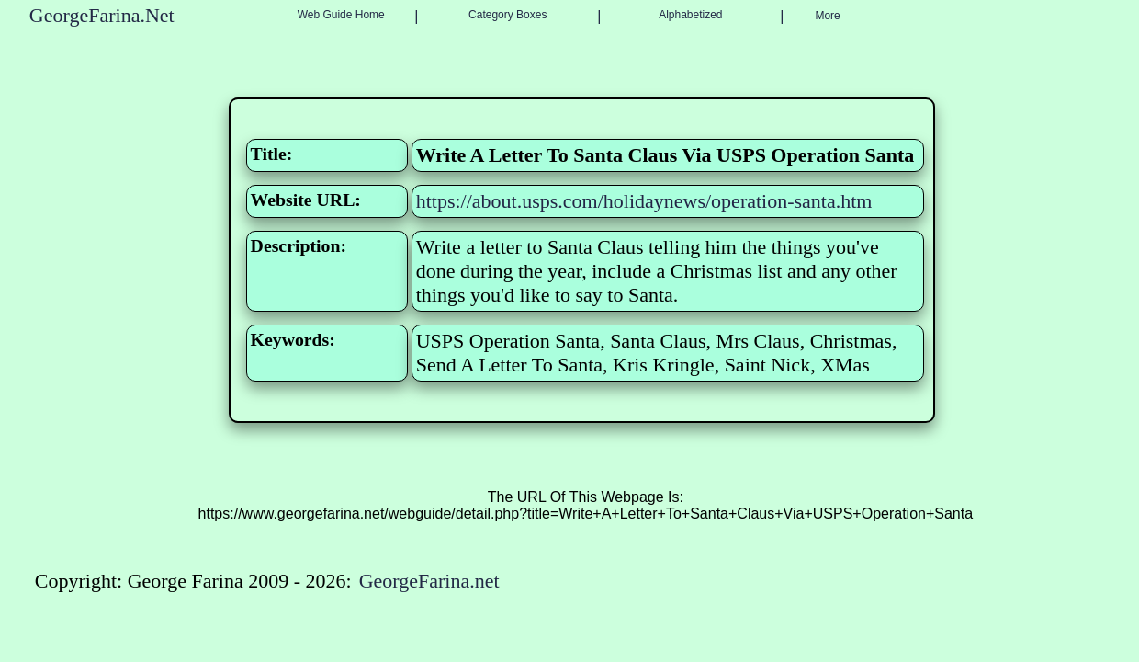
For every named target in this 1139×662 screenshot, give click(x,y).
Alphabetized (690, 14)
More (827, 15)
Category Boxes (507, 14)
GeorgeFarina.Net (102, 15)
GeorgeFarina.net (429, 580)
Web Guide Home (341, 14)
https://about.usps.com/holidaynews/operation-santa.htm (644, 200)
